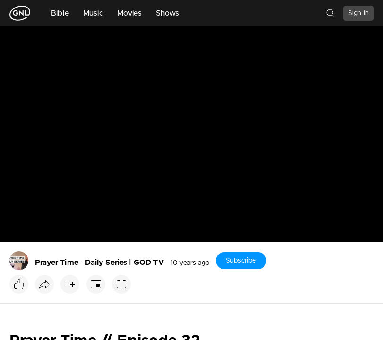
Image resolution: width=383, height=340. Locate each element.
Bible (60, 13)
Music (93, 13)
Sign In (358, 13)
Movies (129, 13)
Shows (167, 13)
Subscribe (241, 260)
